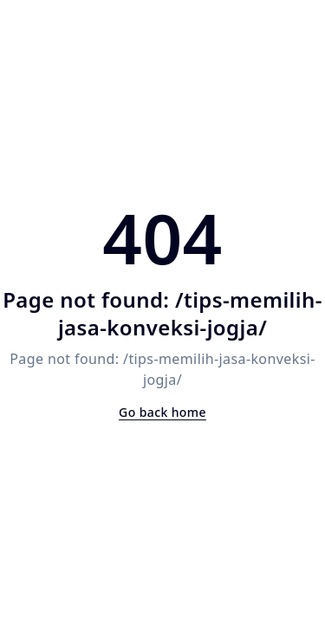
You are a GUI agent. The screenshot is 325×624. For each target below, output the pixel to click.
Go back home (162, 412)
